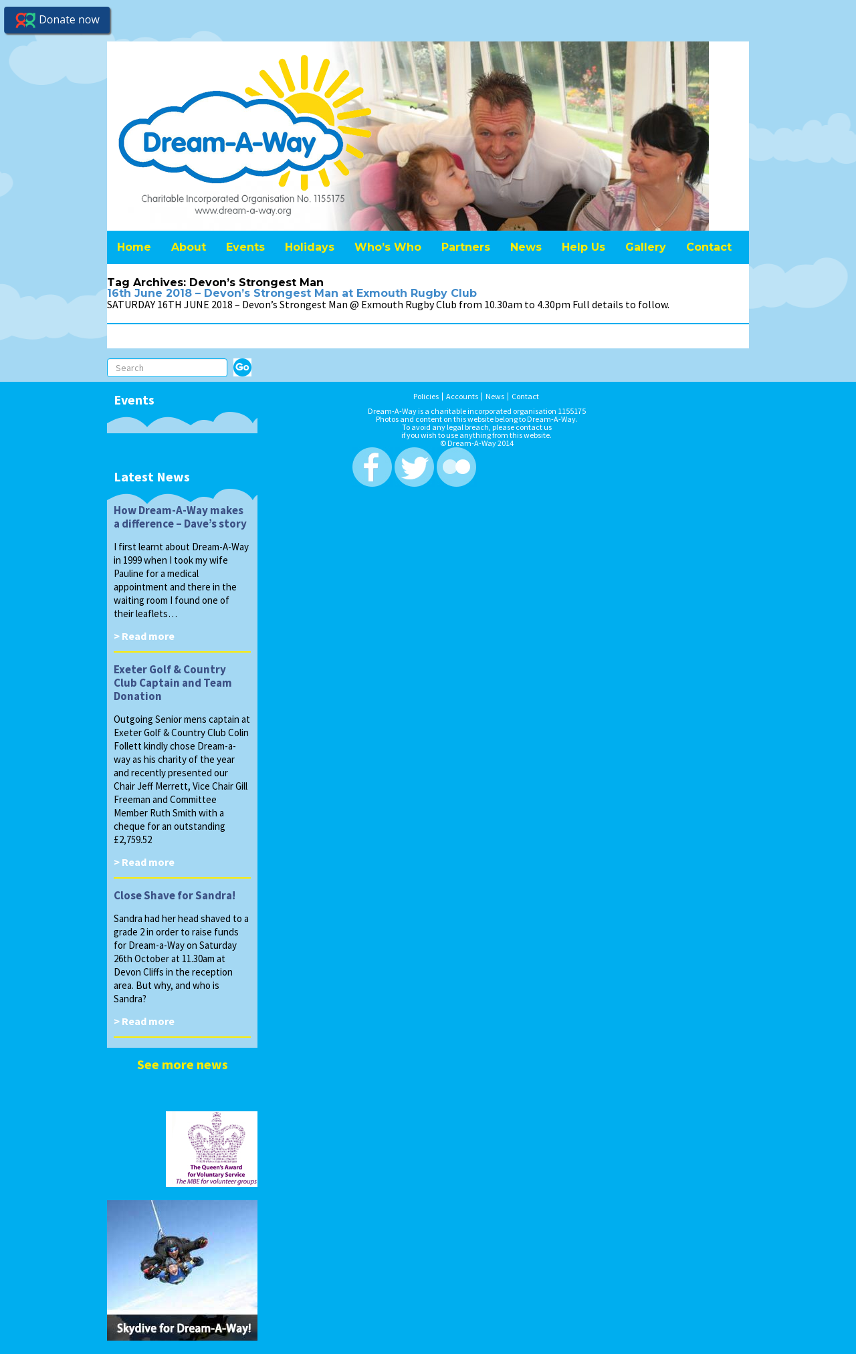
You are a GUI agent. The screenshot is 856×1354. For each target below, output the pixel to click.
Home (134, 247)
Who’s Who (387, 247)
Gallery (645, 247)
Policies (426, 396)
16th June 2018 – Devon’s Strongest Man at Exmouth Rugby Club (292, 293)
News (526, 247)
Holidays (309, 247)
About (188, 247)
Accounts (462, 396)
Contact (709, 247)
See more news (182, 1064)
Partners (465, 247)
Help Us (583, 247)
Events (245, 247)
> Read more (144, 636)
